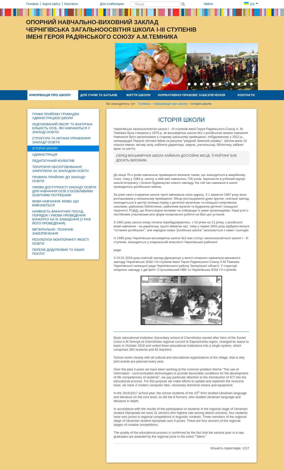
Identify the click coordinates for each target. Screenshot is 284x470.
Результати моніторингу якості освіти (60, 241)
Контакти (246, 95)
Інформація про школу (50, 95)
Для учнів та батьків (98, 95)
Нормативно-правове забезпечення (191, 95)
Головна (144, 104)
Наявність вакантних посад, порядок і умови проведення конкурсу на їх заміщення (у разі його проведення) (61, 217)
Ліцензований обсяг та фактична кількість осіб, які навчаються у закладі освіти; (62, 128)
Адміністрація (44, 154)
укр (251, 4)
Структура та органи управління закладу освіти (61, 140)
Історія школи (45, 148)
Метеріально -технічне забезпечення (53, 231)
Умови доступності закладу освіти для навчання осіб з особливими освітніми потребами (64, 191)
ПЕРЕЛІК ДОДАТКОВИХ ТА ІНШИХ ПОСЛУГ (58, 252)
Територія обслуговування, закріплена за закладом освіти (60, 169)
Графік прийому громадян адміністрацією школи (55, 116)
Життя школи (138, 95)
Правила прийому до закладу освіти (59, 179)
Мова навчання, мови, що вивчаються (55, 203)
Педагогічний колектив (53, 161)
